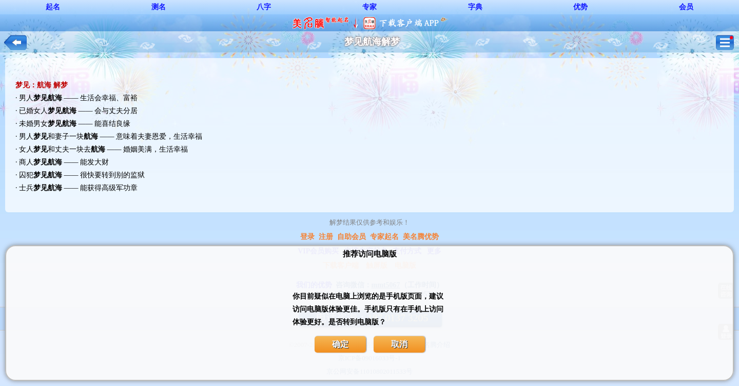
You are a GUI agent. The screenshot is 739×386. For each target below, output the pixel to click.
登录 (307, 237)
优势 (580, 7)
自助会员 (351, 237)
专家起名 (384, 237)
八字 (264, 7)
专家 (369, 7)
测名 (158, 7)
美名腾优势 (421, 237)
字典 (475, 7)
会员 (686, 7)
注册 (326, 237)
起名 (53, 7)
